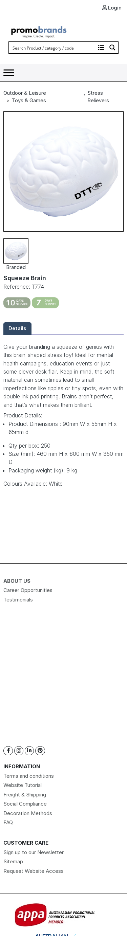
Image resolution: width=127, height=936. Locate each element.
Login (112, 7)
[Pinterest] (40, 750)
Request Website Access (33, 871)
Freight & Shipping (24, 794)
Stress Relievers (98, 97)
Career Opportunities (27, 590)
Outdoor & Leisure (24, 93)
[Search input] (52, 47)
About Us (16, 581)
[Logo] (38, 31)
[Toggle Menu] (8, 73)
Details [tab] (17, 328)
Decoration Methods (27, 813)
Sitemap (13, 861)
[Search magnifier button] (112, 47)
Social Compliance (25, 803)
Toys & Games (29, 100)
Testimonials (18, 599)
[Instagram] (18, 750)
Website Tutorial (22, 785)
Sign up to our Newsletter (33, 852)
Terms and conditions (28, 776)
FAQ (8, 822)
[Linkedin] (29, 750)
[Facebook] (8, 750)
